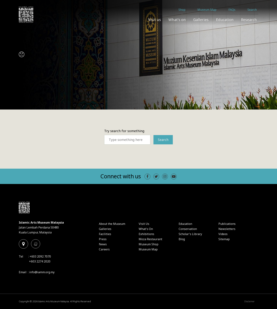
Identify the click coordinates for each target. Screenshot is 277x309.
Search (252, 10)
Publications (227, 224)
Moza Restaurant (150, 239)
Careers (104, 249)
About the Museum (112, 224)
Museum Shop (148, 244)
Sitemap (224, 239)
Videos (223, 234)
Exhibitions (146, 234)
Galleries (201, 19)
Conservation (188, 229)
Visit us (154, 19)
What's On (146, 229)
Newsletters (226, 229)
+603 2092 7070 (40, 256)
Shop (181, 10)
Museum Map (206, 10)
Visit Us (144, 224)
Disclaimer (249, 301)
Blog (182, 239)
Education (225, 19)
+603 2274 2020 (39, 261)
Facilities (105, 234)
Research (249, 19)
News (103, 244)
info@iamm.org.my (42, 272)
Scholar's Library (190, 234)
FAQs (231, 10)
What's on (177, 19)
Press (103, 239)
